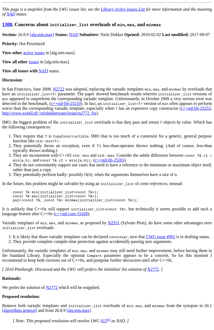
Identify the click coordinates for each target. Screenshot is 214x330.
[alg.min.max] (42, 34)
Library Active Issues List (123, 9)
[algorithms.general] (19, 313)
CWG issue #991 (160, 239)
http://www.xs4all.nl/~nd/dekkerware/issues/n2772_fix (49, 113)
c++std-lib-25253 (196, 108)
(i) (108, 322)
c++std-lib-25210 (66, 103)
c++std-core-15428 (71, 216)
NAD (10, 14)
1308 (7, 24)
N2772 (153, 271)
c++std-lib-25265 (110, 160)
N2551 (113, 225)
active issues (34, 52)
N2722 (59, 89)
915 (103, 323)
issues (34, 62)
